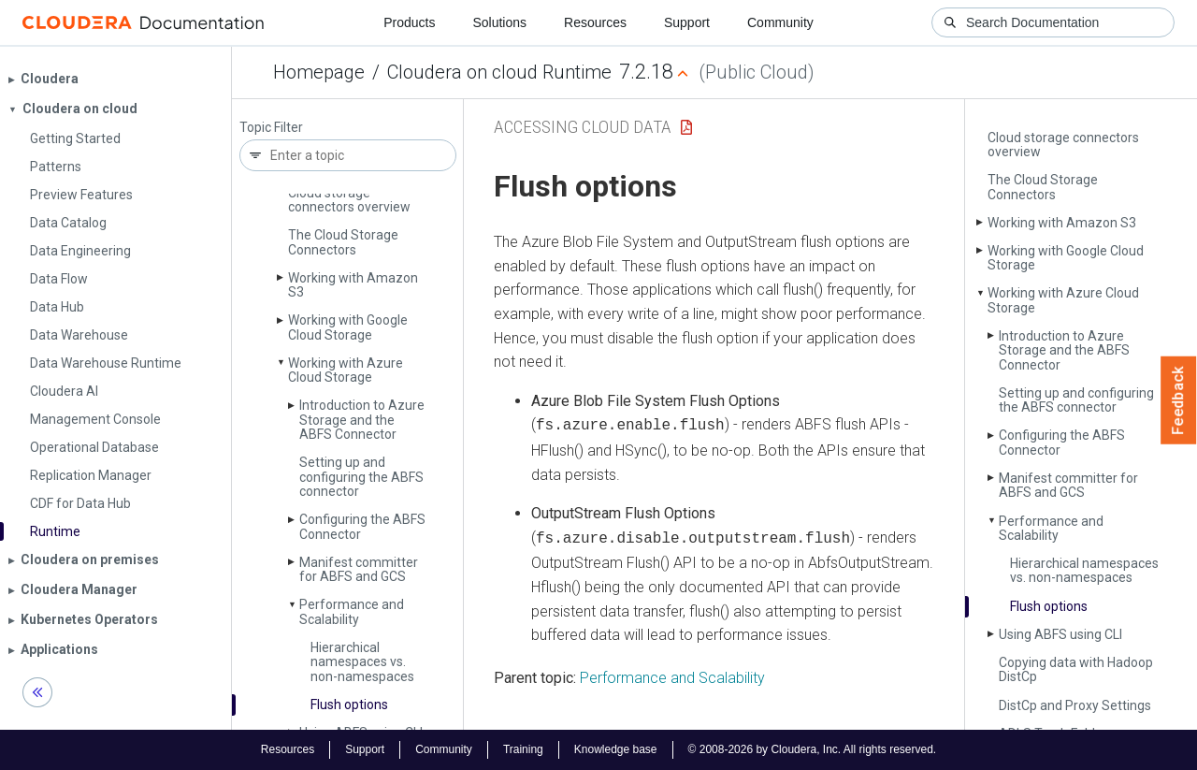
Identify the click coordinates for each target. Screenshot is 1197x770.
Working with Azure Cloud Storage (345, 370)
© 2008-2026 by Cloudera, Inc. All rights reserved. (812, 749)
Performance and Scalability (351, 611)
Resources (595, 22)
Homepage (319, 72)
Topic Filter (271, 128)
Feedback (1179, 400)
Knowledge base (615, 749)
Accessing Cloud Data (582, 127)
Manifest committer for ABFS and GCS (358, 569)
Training (523, 749)
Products (409, 22)
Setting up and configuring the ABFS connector (361, 477)
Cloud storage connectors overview (349, 199)
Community (780, 22)
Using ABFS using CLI (1060, 634)
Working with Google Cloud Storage (348, 326)
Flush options (349, 704)
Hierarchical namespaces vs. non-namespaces (362, 662)
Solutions (499, 22)
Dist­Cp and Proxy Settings (1075, 705)
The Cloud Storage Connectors (343, 241)
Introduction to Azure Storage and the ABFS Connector (362, 420)
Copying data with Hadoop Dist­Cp (1076, 669)
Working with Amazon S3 (353, 284)
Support (687, 22)
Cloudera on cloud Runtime (499, 72)
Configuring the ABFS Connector (362, 526)
